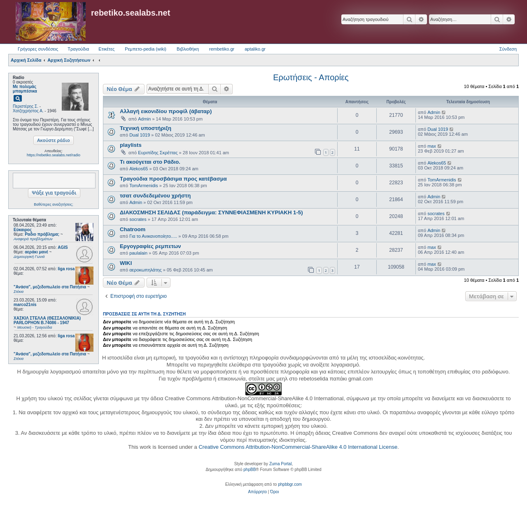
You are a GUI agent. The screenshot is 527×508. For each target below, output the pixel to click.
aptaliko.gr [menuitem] (255, 48)
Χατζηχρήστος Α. (28, 111)
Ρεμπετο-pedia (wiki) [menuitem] (145, 48)
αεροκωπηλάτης (145, 269)
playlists (131, 145)
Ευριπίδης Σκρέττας (157, 152)
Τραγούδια (78, 48)
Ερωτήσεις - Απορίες (310, 77)
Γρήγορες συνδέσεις (38, 48)
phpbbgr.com (290, 484)
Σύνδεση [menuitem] (508, 48)
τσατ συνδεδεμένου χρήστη (155, 196)
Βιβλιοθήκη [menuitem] (188, 48)
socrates (138, 219)
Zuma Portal (280, 464)
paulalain (138, 253)
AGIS (63, 247)
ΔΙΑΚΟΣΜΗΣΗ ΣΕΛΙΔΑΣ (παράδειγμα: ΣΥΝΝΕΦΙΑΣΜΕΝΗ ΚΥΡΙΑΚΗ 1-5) (211, 212)
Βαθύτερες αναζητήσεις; (53, 204)
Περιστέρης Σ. (25, 106)
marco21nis (25, 304)
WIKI (126, 263)
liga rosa (66, 269)
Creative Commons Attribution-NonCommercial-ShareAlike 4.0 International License (297, 447)
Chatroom (132, 229)
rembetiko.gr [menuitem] (221, 48)
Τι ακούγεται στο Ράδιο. (150, 162)
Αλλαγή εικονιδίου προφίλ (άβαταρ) (166, 111)
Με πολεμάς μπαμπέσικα (25, 88)
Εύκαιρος (23, 229)
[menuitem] (257, 492)
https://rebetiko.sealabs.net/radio (53, 155)
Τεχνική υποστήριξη (145, 128)
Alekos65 (138, 168)
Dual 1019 (139, 134)
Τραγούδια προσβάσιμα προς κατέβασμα (173, 179)
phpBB (249, 469)
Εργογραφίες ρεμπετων (150, 246)
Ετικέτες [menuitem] (106, 48)
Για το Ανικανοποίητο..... (153, 236)
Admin (144, 118)
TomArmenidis (143, 185)
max (431, 146)
